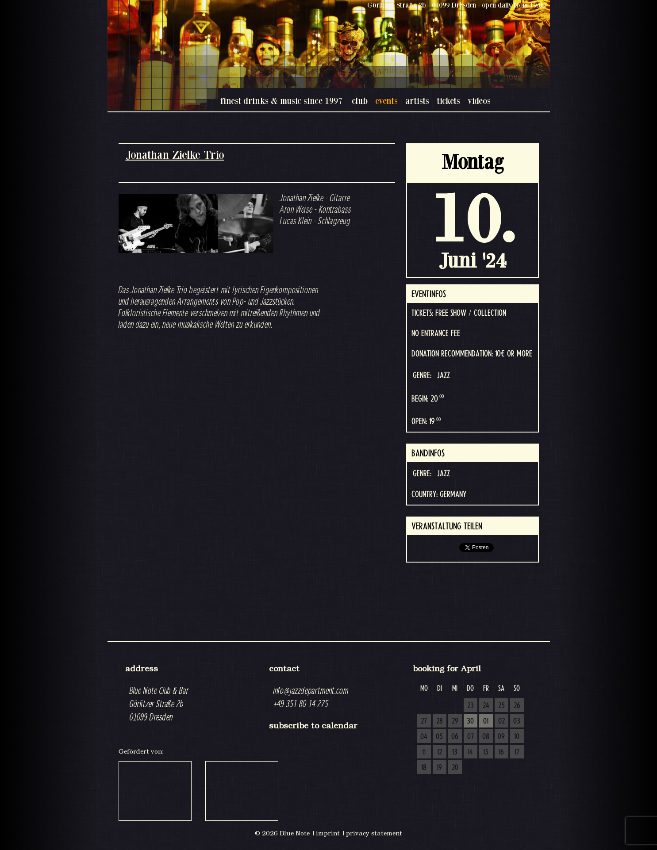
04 (423, 737)
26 (517, 706)
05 (439, 737)
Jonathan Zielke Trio (175, 154)
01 (485, 721)
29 (455, 721)
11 (424, 752)
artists (417, 101)
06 (454, 737)
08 (485, 737)
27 (424, 721)
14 (470, 752)
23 (470, 706)
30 (470, 721)
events (386, 101)
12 (439, 752)
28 (439, 721)
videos (479, 101)
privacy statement (374, 833)
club (360, 101)
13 (454, 752)
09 (501, 737)
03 (516, 721)
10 (516, 737)
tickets (448, 101)
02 (501, 721)
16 (501, 752)
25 (501, 706)
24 (486, 706)
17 (517, 752)
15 (485, 752)
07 (470, 737)
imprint (328, 833)
